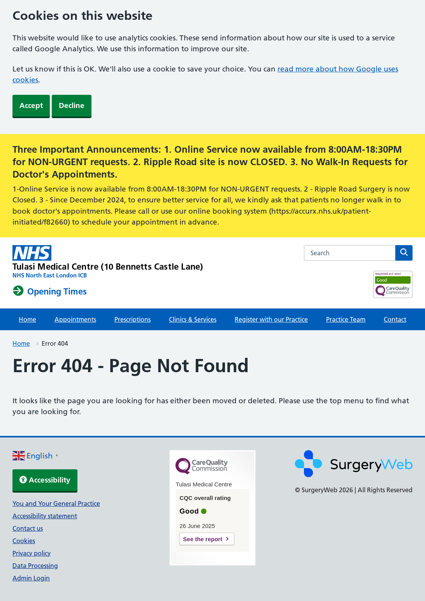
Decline (71, 105)
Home (27, 319)
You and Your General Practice (56, 503)
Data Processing (35, 566)
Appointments (75, 319)
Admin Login (31, 578)
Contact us (27, 528)
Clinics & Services (192, 319)
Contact (395, 319)
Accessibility (44, 480)
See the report (202, 539)
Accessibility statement (44, 516)
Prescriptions (132, 319)
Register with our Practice (271, 319)
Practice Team (345, 319)
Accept (31, 105)
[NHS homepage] (107, 262)
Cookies (23, 541)
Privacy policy (31, 553)
